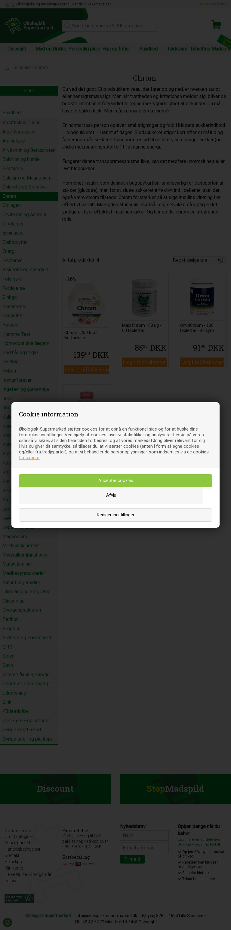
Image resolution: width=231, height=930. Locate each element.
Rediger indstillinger (115, 514)
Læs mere (29, 457)
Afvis (111, 495)
